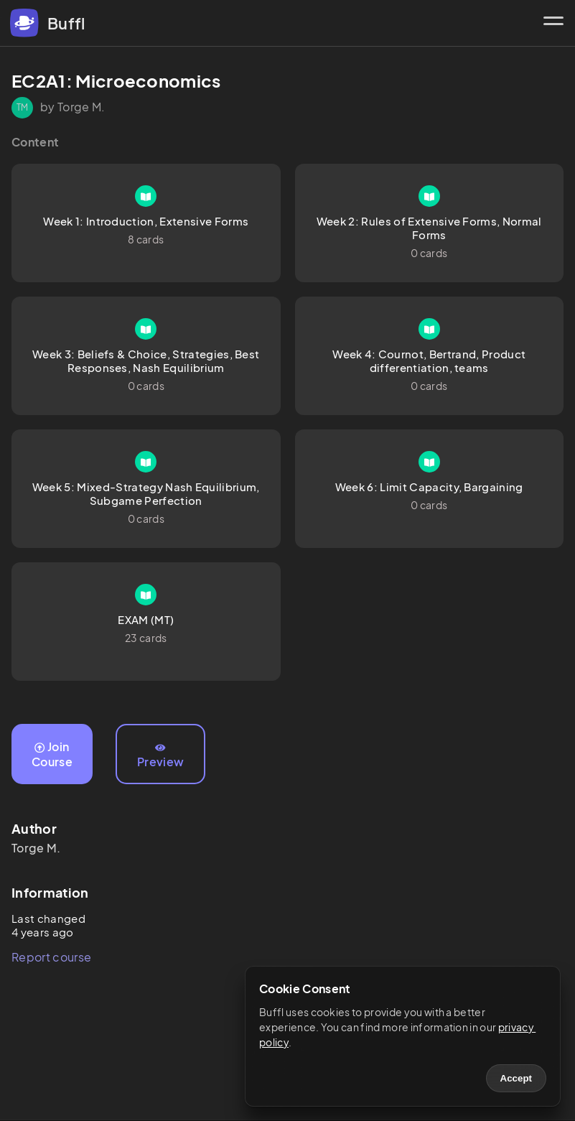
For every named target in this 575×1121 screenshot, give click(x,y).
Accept (516, 1078)
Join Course (52, 754)
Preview (160, 756)
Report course (51, 956)
